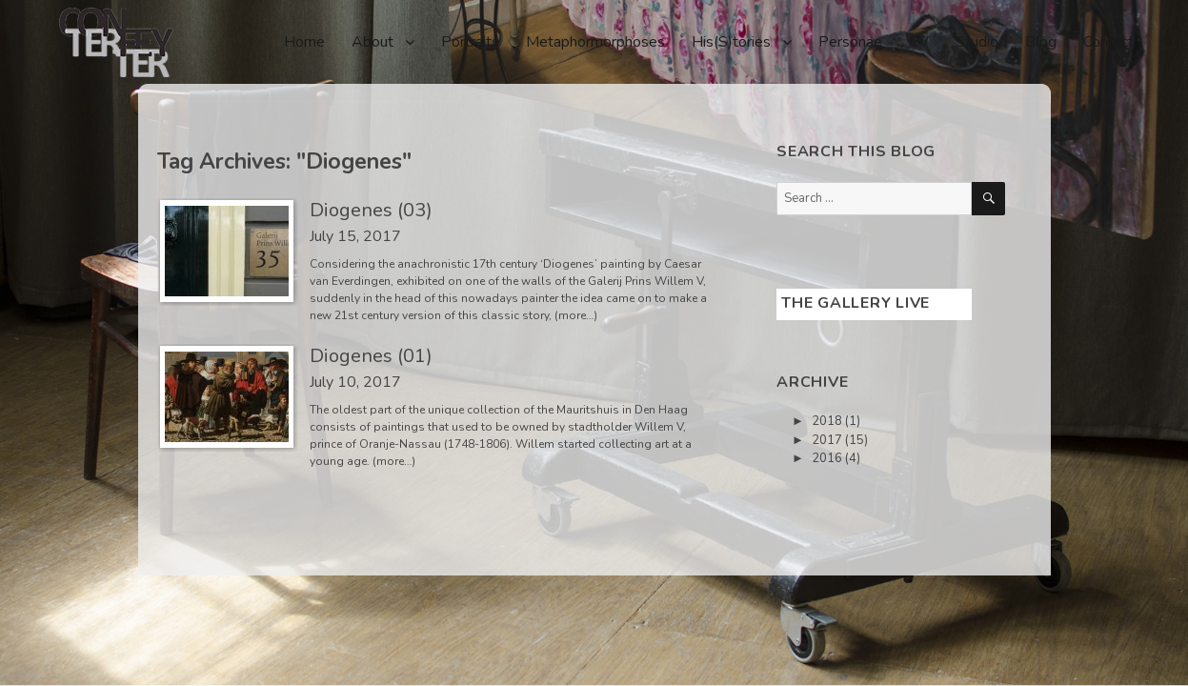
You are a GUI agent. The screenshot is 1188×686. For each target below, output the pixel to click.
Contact (1108, 41)
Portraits (470, 41)
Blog (1041, 41)
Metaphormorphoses (595, 41)
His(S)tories (731, 41)
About (372, 41)
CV (919, 41)
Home (304, 41)
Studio (977, 41)
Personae (850, 41)
